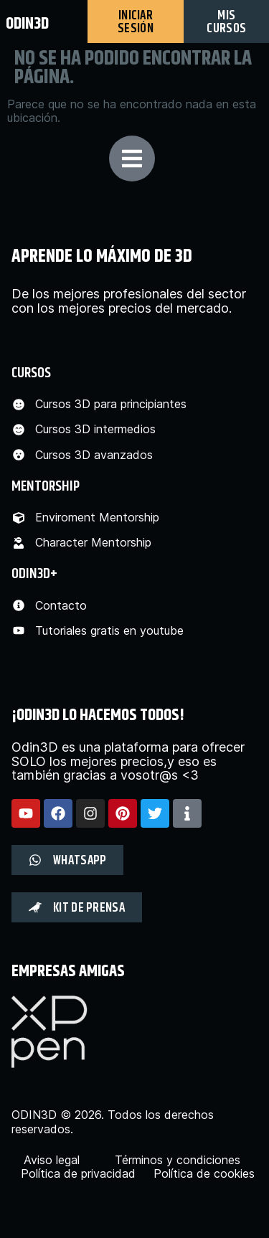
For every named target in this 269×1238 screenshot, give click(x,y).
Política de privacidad (78, 1174)
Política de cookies (204, 1174)
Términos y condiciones (177, 1160)
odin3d (27, 23)
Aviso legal (52, 1160)
